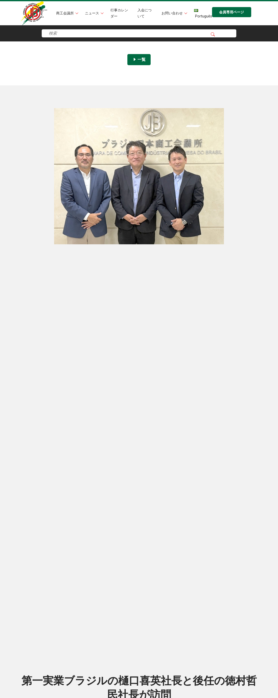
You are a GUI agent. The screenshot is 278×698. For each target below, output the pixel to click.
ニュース (92, 13)
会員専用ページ (231, 12)
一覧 (139, 59)
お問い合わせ (172, 13)
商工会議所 (65, 13)
